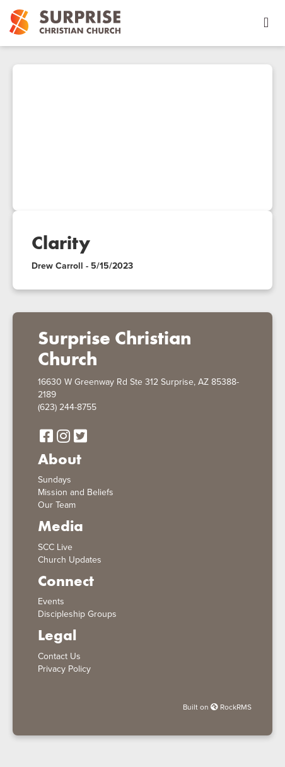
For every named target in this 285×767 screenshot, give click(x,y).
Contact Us (59, 656)
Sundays (54, 479)
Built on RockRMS (217, 707)
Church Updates (70, 559)
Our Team (57, 505)
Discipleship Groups (77, 614)
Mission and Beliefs (75, 492)
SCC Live (55, 547)
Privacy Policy (64, 669)
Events (51, 601)
